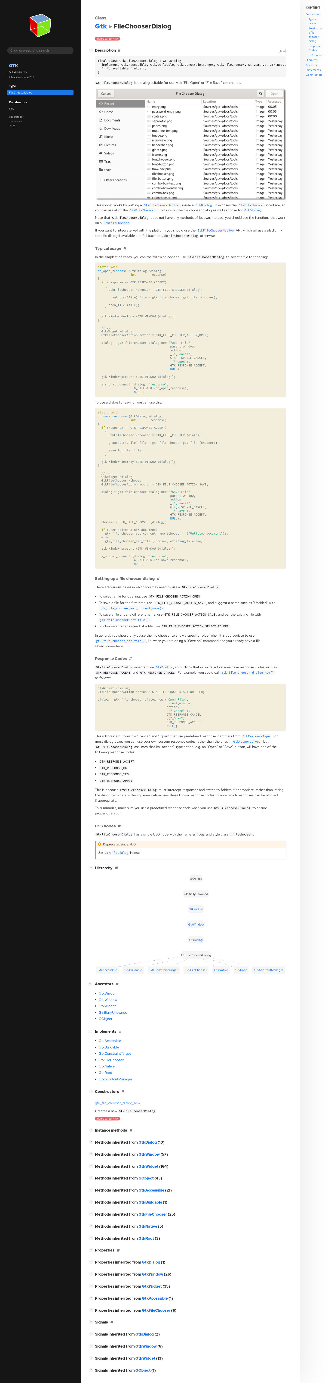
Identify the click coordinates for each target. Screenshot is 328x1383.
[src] (282, 50)
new (11, 109)
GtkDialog (107, 993)
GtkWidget (107, 1006)
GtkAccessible (110, 1041)
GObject (105, 1019)
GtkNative (107, 1066)
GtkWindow (108, 1000)
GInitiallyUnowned (113, 1012)
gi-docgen (16, 120)
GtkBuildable (109, 1047)
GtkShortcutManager (115, 1079)
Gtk (13, 66)
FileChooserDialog (20, 92)
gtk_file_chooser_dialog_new (118, 1103)
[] (92, 50)
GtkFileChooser (111, 1060)
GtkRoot (105, 1072)
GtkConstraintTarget (115, 1053)
